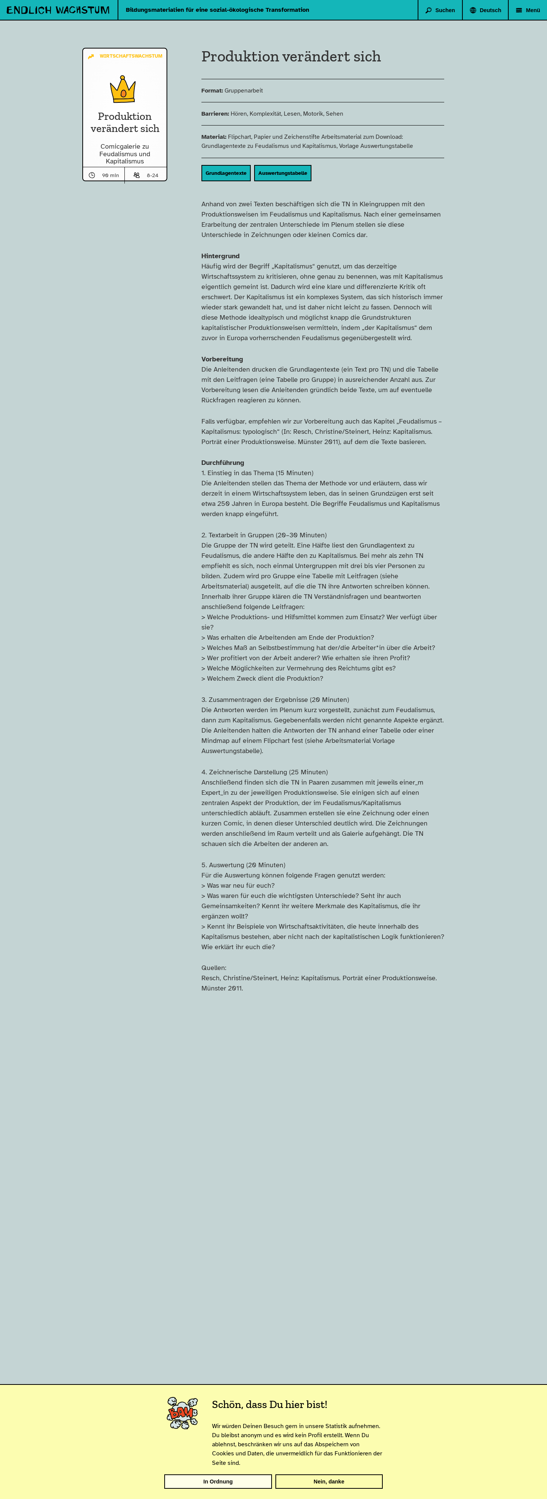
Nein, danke (329, 1482)
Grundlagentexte (236, 173)
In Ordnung (218, 1482)
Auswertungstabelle (293, 173)
